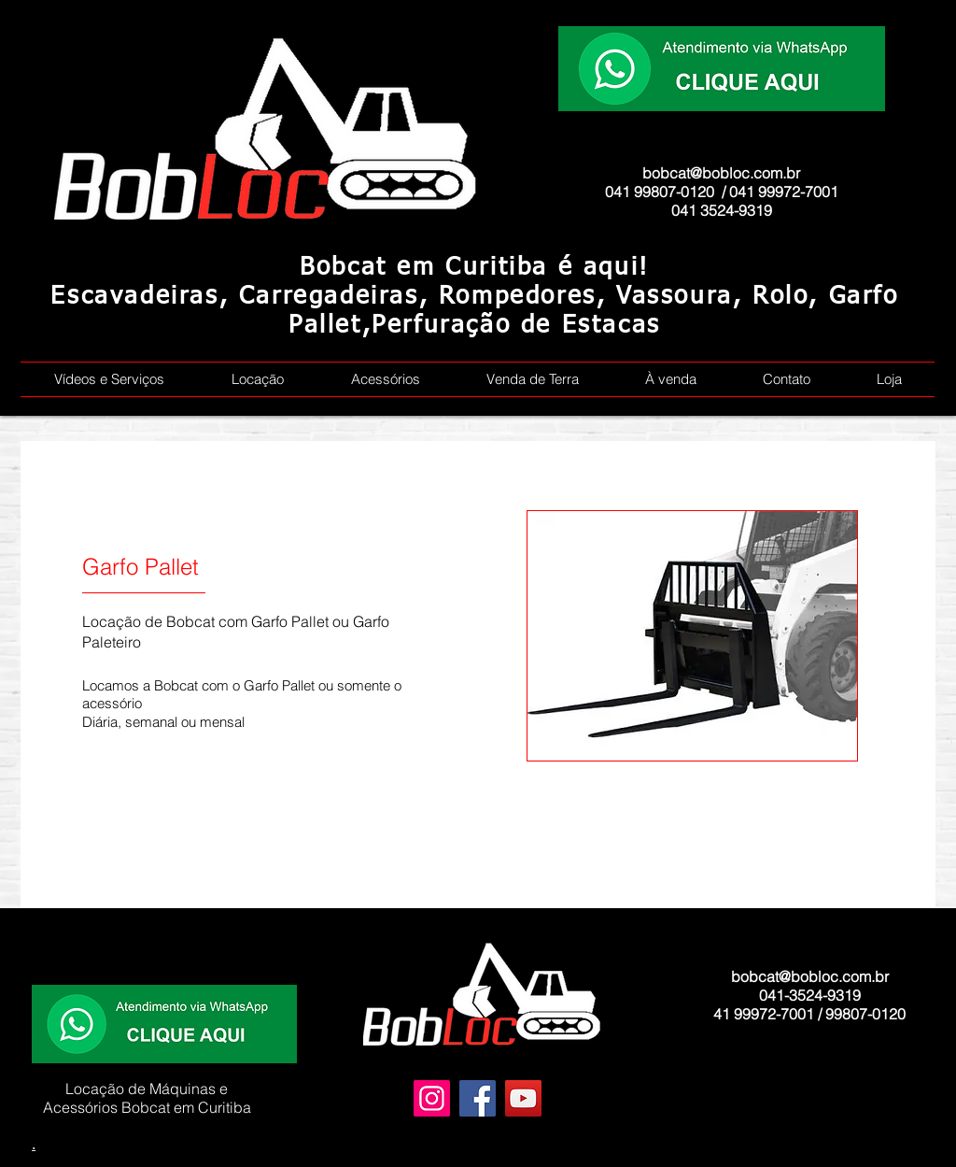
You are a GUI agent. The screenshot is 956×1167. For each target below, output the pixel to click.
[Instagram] (432, 1098)
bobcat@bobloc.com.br (721, 173)
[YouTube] (523, 1098)
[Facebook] (477, 1098)
